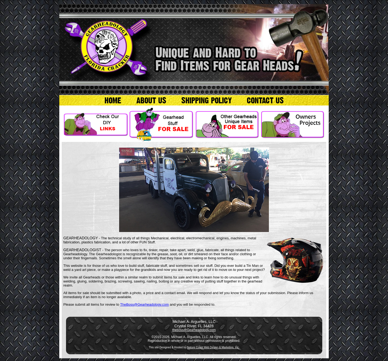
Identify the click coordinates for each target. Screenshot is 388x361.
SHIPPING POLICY (206, 100)
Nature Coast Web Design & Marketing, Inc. (213, 347)
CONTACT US (265, 100)
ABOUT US (151, 100)
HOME (113, 100)
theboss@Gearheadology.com (194, 330)
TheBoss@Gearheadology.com (144, 304)
